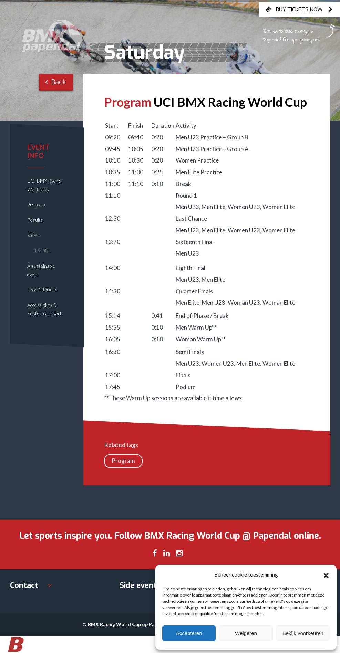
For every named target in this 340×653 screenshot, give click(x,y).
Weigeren (246, 633)
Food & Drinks (42, 289)
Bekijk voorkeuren (302, 633)
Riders (34, 235)
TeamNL (42, 250)
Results (35, 220)
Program (36, 204)
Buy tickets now (299, 9)
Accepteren (189, 633)
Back (55, 82)
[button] (326, 574)
